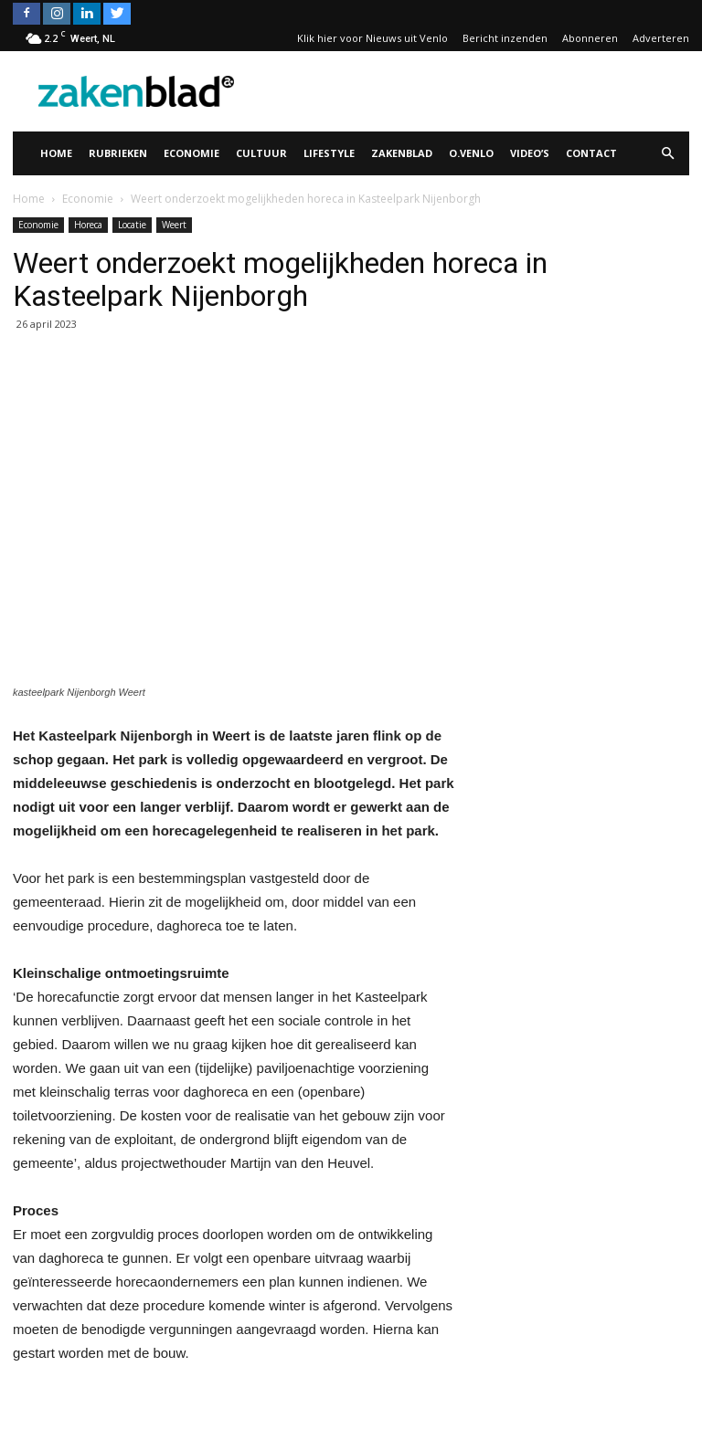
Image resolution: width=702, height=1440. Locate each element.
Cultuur (261, 153)
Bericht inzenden (505, 38)
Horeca (88, 224)
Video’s (529, 153)
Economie (191, 153)
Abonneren (590, 38)
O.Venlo (471, 153)
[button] (667, 153)
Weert (174, 224)
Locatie (132, 224)
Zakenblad (401, 153)
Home (56, 153)
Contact (591, 153)
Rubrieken (118, 153)
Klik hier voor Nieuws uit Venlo (372, 38)
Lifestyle (329, 153)
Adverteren (661, 38)
